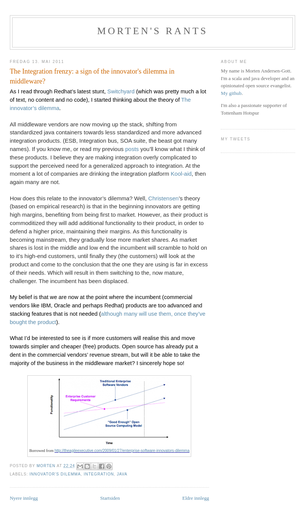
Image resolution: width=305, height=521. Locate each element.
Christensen (163, 198)
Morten (46, 466)
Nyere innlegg (24, 498)
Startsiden (110, 498)
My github (231, 93)
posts (132, 149)
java (122, 474)
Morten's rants (152, 30)
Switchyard (121, 91)
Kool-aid (181, 173)
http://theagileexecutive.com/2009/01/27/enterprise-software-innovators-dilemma (122, 451)
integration (99, 474)
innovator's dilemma (55, 474)
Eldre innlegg (195, 498)
